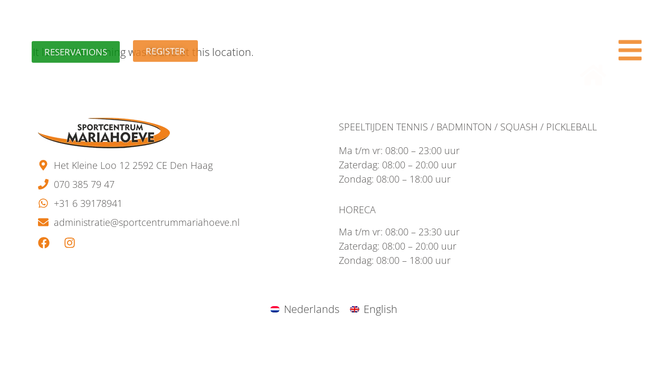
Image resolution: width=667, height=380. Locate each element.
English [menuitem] (380, 309)
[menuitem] (305, 309)
